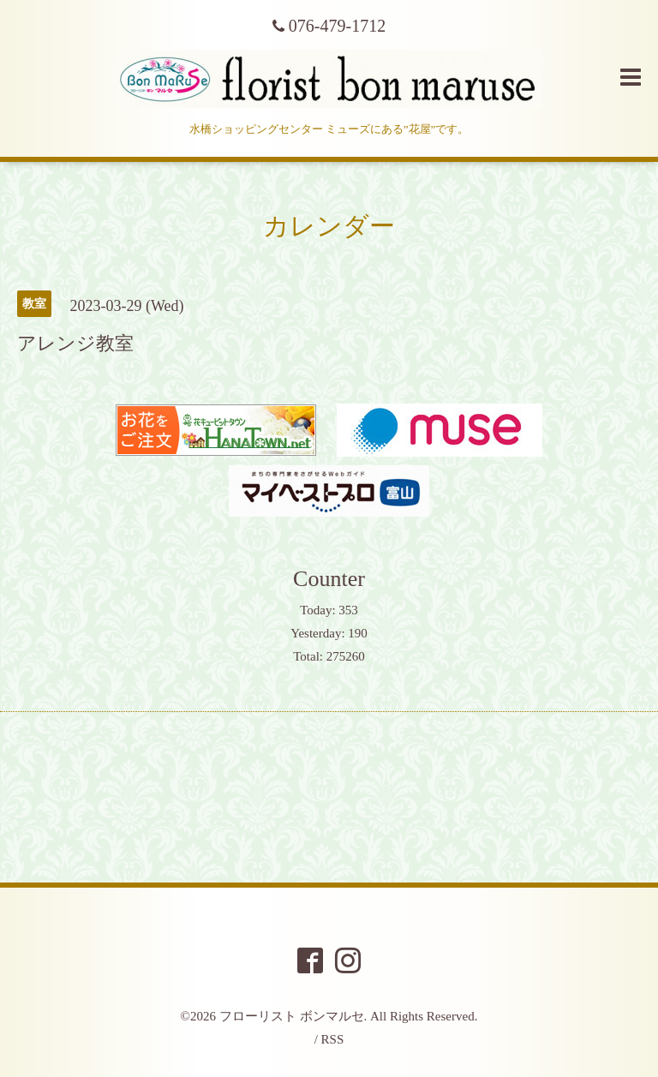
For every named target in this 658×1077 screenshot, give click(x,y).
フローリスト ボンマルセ (291, 1016)
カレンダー (329, 226)
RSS (332, 1039)
